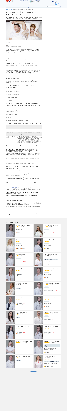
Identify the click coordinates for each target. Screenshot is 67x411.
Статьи (28, 6)
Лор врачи (11, 6)
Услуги (21, 6)
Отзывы (26, 6)
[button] (60, 6)
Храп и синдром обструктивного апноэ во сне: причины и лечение (23, 9)
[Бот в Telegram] (56, 4)
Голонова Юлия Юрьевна (13, 45)
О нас (30, 6)
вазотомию (15, 196)
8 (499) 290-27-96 (57, 1)
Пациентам (18, 6)
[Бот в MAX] (55, 4)
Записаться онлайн (57, 3)
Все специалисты (33, 370)
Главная (7, 9)
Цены (23, 6)
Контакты (33, 6)
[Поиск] (52, 6)
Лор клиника (7, 6)
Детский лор (14, 6)
